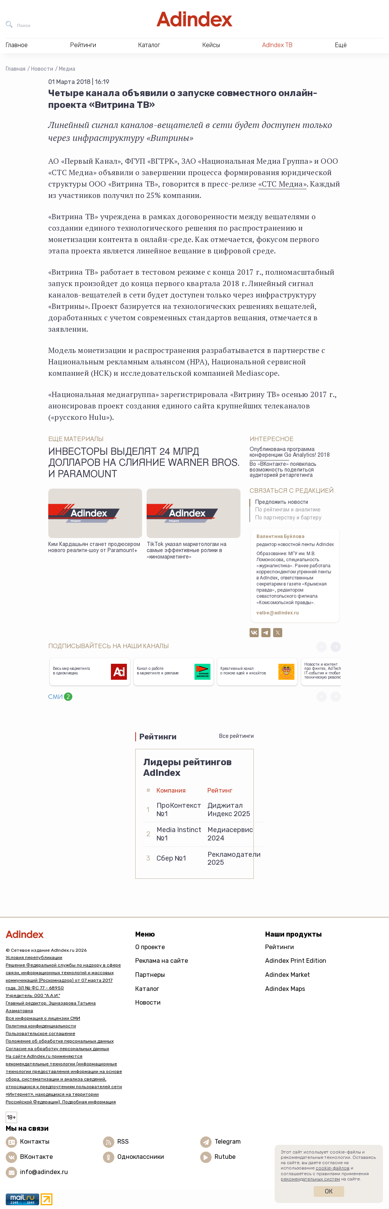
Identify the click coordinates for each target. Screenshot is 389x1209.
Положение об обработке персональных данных (60, 1041)
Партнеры (150, 974)
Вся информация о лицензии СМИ (43, 1018)
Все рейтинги (236, 736)
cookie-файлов (332, 1168)
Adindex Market (287, 974)
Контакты (34, 1141)
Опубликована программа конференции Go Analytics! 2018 (290, 452)
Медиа (67, 69)
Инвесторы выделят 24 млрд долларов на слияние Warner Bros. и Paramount (144, 464)
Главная (15, 69)
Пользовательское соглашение (40, 1033)
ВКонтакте (36, 1156)
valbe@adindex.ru (277, 613)
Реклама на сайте (161, 960)
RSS (123, 1141)
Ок (329, 1191)
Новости (42, 69)
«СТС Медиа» (282, 184)
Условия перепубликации (34, 957)
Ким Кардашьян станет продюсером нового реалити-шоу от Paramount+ (94, 548)
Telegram (228, 1141)
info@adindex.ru (44, 1172)
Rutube (225, 1156)
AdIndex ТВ (277, 45)
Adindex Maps (285, 988)
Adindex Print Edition (295, 960)
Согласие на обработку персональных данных (57, 1048)
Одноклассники (140, 1156)
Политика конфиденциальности (41, 1026)
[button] (335, 647)
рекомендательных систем (310, 1179)
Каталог (147, 988)
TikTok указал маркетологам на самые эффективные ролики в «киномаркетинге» (186, 551)
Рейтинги (279, 947)
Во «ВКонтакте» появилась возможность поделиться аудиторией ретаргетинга (283, 470)
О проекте (150, 947)
